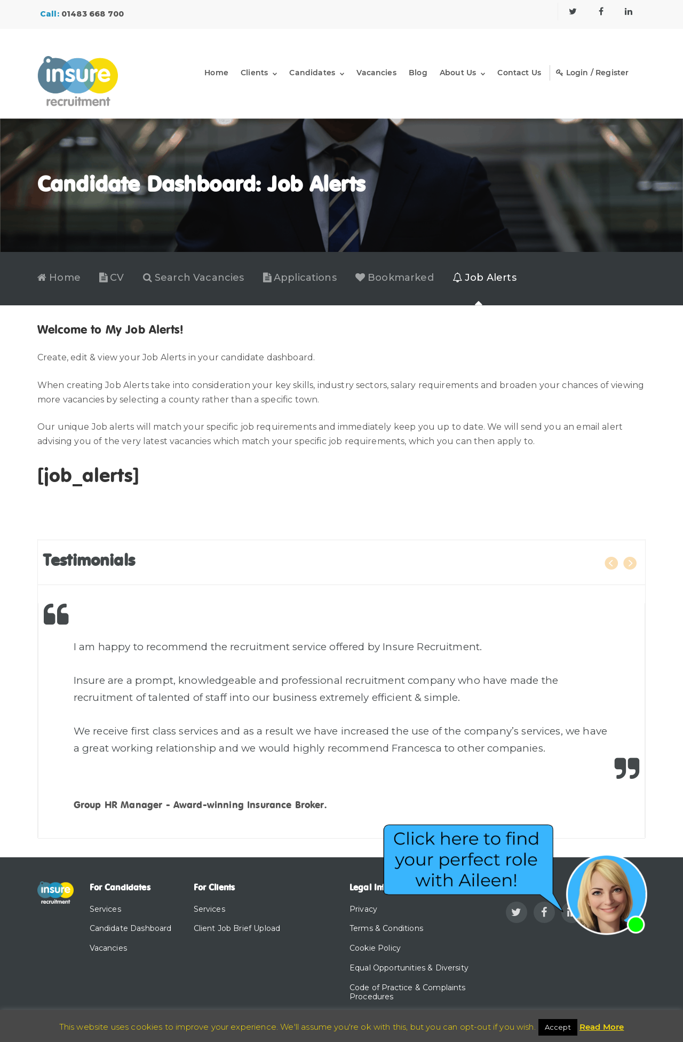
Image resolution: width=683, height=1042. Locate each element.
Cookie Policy (375, 948)
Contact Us (519, 72)
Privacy (363, 909)
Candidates (312, 72)
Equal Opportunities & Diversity (409, 968)
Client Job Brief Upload (237, 928)
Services (105, 909)
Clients (254, 72)
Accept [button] (558, 1027)
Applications (300, 277)
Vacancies (376, 72)
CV (111, 277)
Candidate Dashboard (131, 928)
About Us (458, 72)
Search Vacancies (193, 277)
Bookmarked (394, 277)
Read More (601, 1027)
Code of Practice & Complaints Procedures (408, 992)
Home (216, 72)
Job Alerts (484, 277)
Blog (418, 72)
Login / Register (592, 72)
